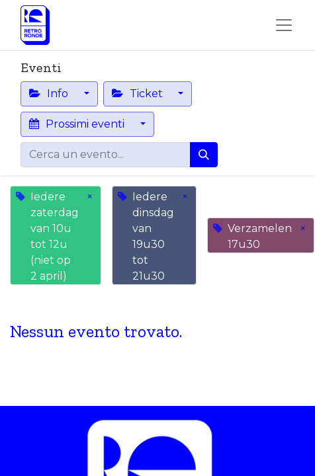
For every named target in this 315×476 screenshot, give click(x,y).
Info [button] (50, 93)
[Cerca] (204, 154)
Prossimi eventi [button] (78, 124)
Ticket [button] (138, 93)
